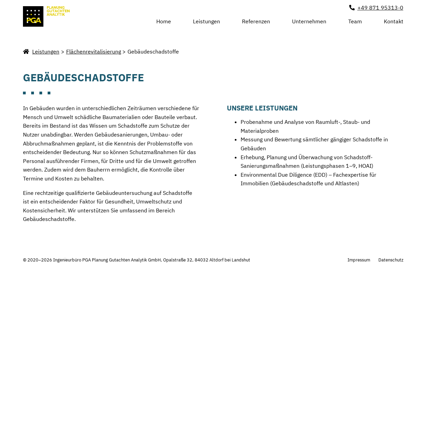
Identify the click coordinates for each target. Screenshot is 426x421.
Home (163, 21)
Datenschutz (390, 401)
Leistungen (206, 21)
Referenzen (256, 21)
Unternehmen (309, 21)
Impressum (359, 401)
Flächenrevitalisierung (93, 192)
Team (355, 21)
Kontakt (393, 21)
